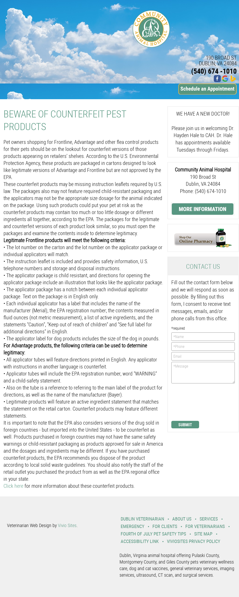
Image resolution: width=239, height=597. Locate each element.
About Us (181, 519)
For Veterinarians (205, 526)
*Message (203, 372)
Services (209, 519)
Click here (13, 485)
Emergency (132, 526)
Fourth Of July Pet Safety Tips (153, 534)
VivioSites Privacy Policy (193, 541)
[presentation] (190, 402)
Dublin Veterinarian (142, 519)
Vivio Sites (67, 525)
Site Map (203, 534)
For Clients (164, 526)
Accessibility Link (140, 541)
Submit (185, 424)
